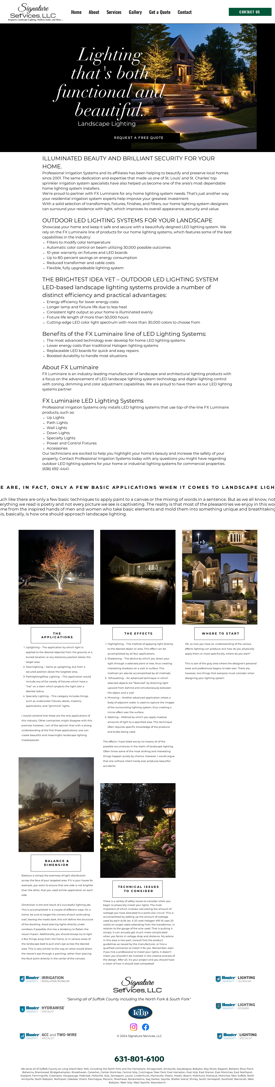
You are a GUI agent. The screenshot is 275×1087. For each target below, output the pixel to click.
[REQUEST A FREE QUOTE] (139, 138)
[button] (114, 11)
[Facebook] (145, 1027)
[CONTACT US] (250, 12)
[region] (56, 639)
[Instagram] (133, 1027)
